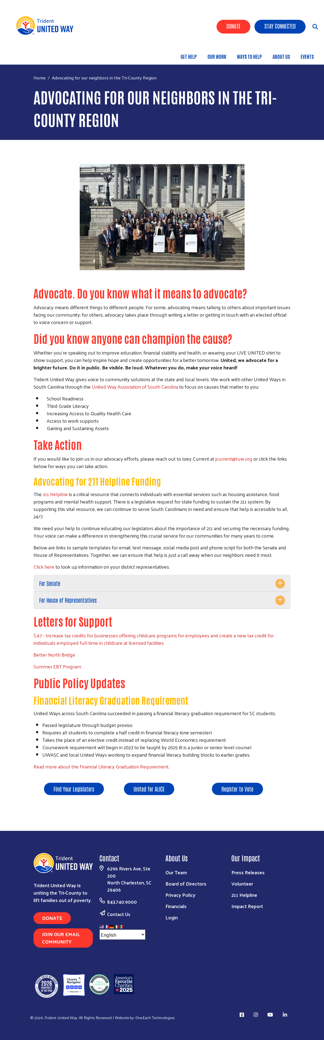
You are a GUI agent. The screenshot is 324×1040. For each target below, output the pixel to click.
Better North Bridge (54, 654)
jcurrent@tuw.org (233, 458)
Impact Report (247, 906)
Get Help (189, 56)
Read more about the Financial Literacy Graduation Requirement (101, 766)
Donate (233, 25)
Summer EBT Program (57, 666)
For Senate (49, 583)
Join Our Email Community (61, 938)
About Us (281, 56)
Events (307, 56)
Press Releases (248, 872)
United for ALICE (149, 788)
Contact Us (118, 914)
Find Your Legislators (74, 788)
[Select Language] (122, 935)
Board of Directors (185, 883)
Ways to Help (249, 56)
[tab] (162, 583)
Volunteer (242, 883)
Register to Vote (237, 788)
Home (40, 77)
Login (171, 917)
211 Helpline (55, 494)
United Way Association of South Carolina (135, 386)
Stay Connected (280, 25)
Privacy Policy (180, 894)
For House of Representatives (68, 600)
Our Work (216, 56)
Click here (44, 566)
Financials (176, 906)
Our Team (176, 872)
